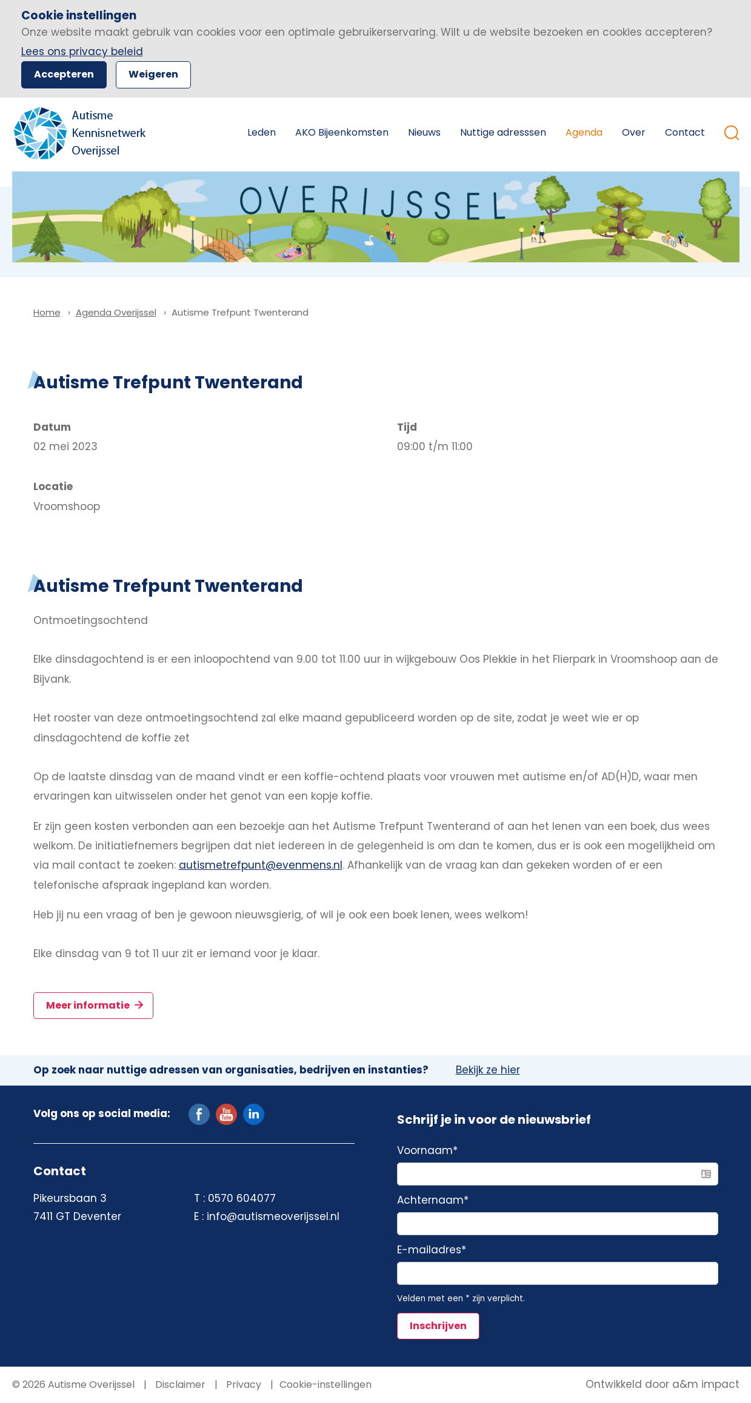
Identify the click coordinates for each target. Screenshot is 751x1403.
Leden (261, 132)
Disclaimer (179, 1384)
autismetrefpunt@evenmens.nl (260, 865)
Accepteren (64, 74)
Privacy (242, 1384)
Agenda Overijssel (116, 312)
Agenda (584, 132)
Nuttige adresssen (503, 132)
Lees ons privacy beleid (82, 51)
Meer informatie (89, 1005)
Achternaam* (433, 1201)
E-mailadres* (431, 1250)
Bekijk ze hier (488, 1070)
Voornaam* (427, 1151)
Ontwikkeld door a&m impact (662, 1385)
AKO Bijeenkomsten (342, 132)
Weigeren (153, 74)
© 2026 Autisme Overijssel (73, 1384)
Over (634, 132)
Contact (685, 132)
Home (219, 132)
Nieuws (424, 132)
